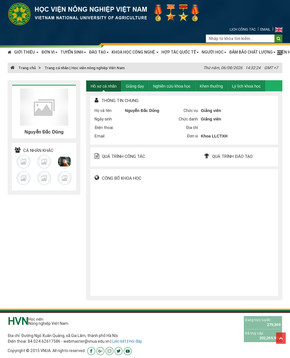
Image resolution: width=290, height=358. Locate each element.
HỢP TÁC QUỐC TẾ (180, 52)
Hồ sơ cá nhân (104, 86)
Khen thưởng (211, 86)
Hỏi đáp (135, 341)
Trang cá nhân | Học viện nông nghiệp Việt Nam (84, 67)
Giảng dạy (135, 86)
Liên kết (119, 341)
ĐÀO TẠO (99, 52)
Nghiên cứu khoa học (172, 86)
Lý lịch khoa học (246, 86)
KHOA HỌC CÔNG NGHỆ (135, 52)
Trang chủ (23, 67)
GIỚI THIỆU (26, 52)
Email (265, 29)
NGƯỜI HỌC (214, 52)
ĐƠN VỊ (49, 52)
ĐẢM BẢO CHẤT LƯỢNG (252, 52)
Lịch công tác (243, 29)
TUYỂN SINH (73, 52)
